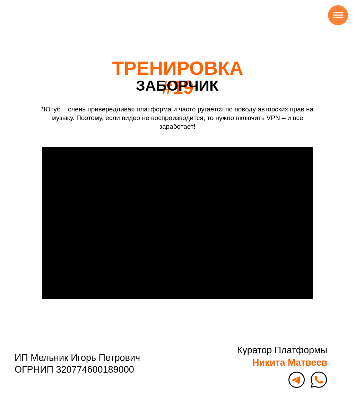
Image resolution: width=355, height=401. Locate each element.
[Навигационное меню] (338, 15)
